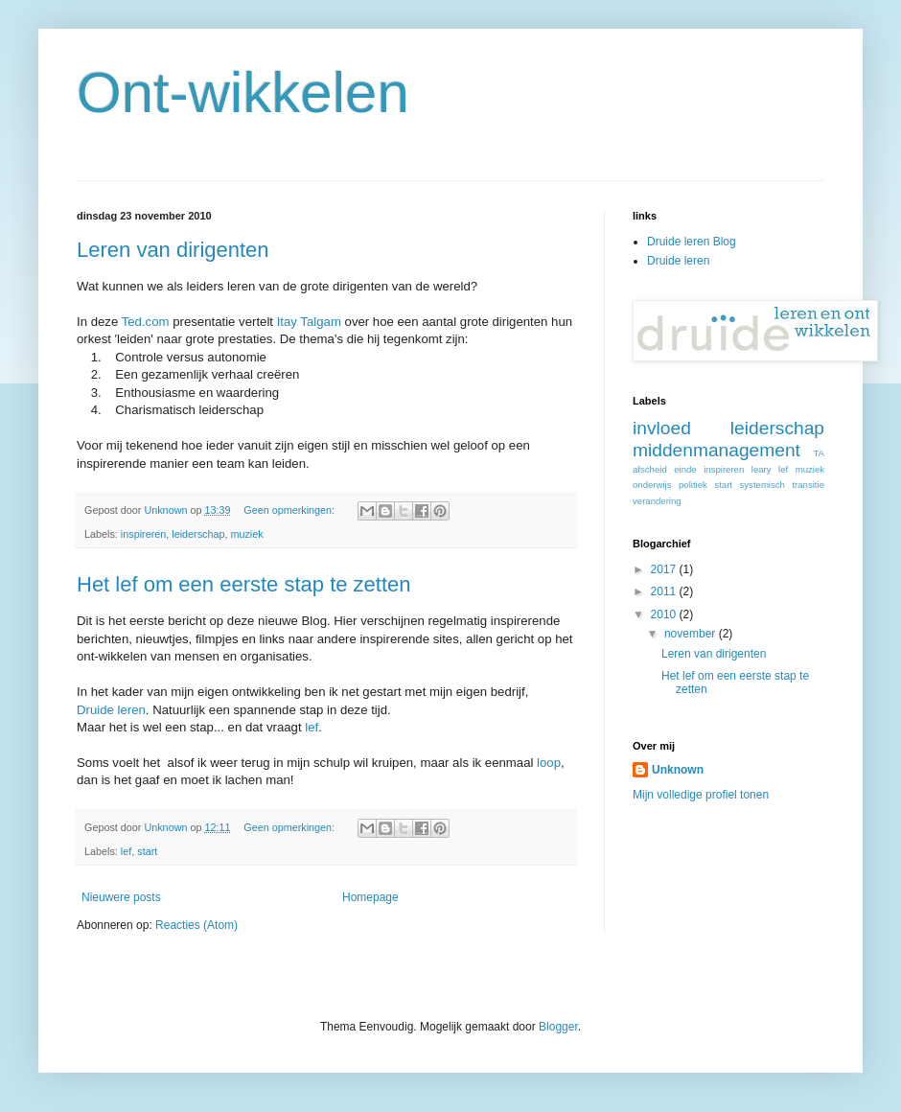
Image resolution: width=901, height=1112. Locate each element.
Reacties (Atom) (196, 925)
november (691, 633)
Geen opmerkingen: (290, 510)
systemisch (761, 484)
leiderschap (198, 534)
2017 (665, 569)
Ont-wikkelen (243, 92)
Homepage (370, 897)
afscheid (650, 469)
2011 (665, 591)
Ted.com (146, 321)
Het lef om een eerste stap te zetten (244, 584)
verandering (657, 501)
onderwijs (652, 484)
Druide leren (111, 710)
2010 (665, 614)
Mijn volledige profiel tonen (701, 794)
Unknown (678, 769)
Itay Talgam (309, 321)
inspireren (143, 534)
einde (685, 469)
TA (818, 453)
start (147, 851)
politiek (693, 484)
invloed (662, 428)
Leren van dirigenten (173, 250)
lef (311, 727)
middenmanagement (716, 450)
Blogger (558, 1026)
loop (549, 762)
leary (761, 469)
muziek (246, 534)
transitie (808, 484)
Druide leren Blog (691, 241)
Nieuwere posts (121, 897)
